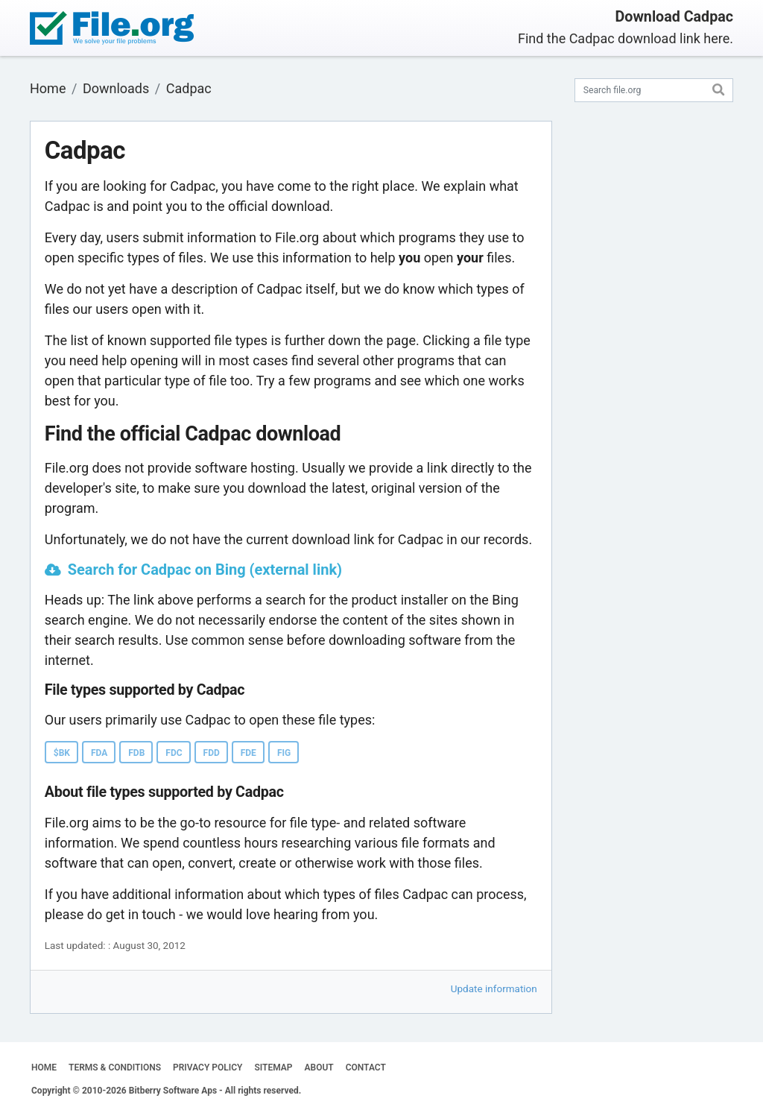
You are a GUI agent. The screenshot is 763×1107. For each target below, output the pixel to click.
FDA (99, 753)
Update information (494, 988)
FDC (173, 753)
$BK (62, 753)
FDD (211, 753)
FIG (284, 753)
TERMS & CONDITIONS (115, 1067)
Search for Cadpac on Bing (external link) (205, 569)
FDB (136, 753)
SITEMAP (273, 1067)
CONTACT (366, 1067)
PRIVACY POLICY (207, 1067)
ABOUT (319, 1067)
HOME (44, 1067)
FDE (248, 753)
